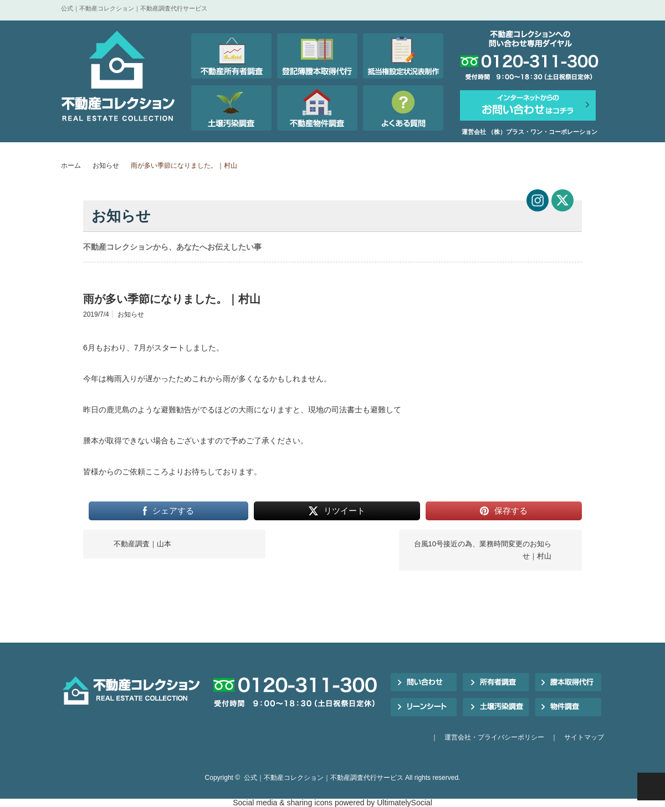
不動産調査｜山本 (142, 544)
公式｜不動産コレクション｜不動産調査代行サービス (323, 778)
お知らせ (106, 165)
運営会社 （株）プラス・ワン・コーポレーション (529, 131)
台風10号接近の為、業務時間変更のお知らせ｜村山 (482, 550)
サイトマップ (584, 737)
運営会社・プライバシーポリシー (494, 737)
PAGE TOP (651, 786)
